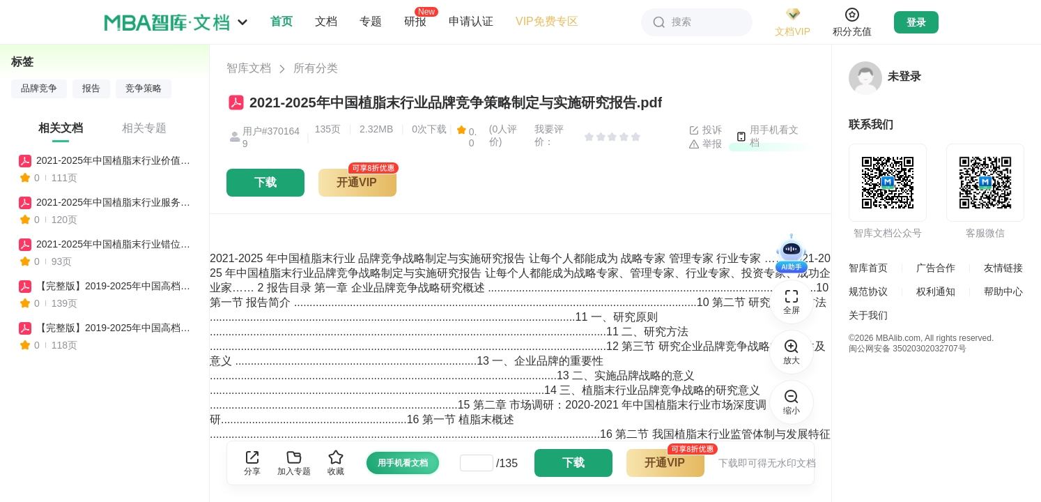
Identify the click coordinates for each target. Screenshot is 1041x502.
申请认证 (471, 21)
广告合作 (935, 267)
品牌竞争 (39, 88)
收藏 (335, 462)
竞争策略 (143, 88)
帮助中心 (1003, 291)
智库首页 (868, 267)
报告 (91, 88)
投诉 (705, 130)
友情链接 (1003, 267)
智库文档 (248, 68)
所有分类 (315, 68)
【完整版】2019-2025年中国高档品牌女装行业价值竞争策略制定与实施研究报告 (116, 327)
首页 (281, 21)
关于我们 (868, 315)
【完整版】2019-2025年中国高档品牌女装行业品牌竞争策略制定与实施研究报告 (116, 285)
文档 (326, 21)
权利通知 (935, 291)
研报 (415, 21)
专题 (371, 21)
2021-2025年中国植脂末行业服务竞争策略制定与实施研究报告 (116, 202)
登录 (916, 22)
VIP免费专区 (547, 21)
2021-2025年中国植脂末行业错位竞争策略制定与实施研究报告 (116, 244)
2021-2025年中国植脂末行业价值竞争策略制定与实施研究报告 (116, 160)
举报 (705, 144)
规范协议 (868, 291)
